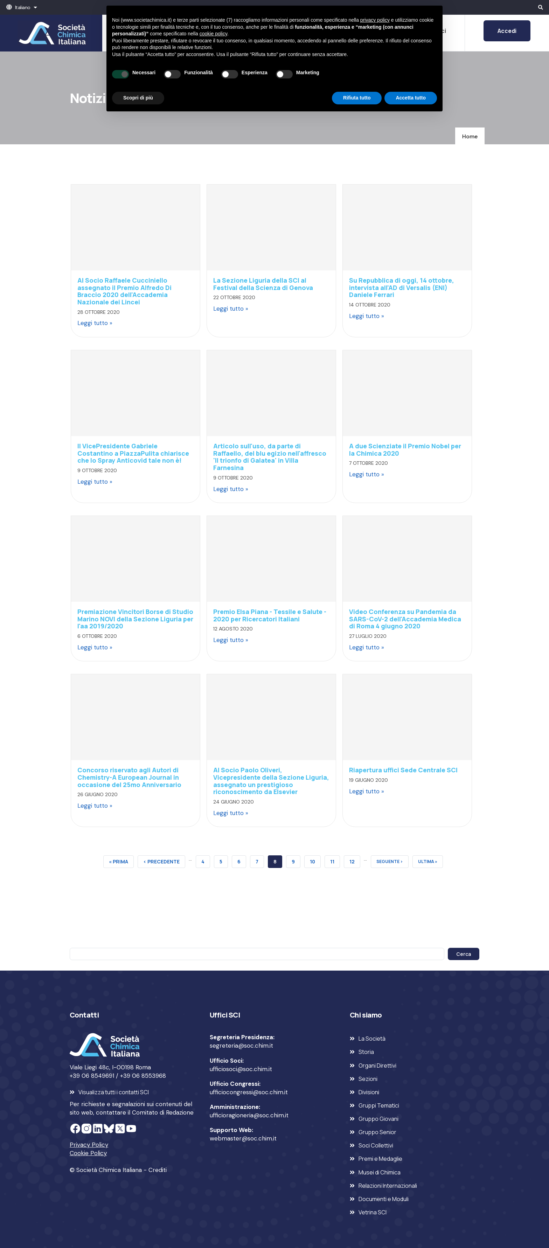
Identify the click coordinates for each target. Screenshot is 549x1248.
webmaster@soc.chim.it (243, 1138)
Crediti (157, 1170)
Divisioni (369, 1092)
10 (315, 860)
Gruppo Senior (377, 1132)
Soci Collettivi (376, 1145)
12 (354, 860)
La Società (372, 1038)
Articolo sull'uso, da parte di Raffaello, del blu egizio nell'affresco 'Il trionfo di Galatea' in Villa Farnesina (269, 457)
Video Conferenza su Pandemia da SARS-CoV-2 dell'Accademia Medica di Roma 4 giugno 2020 (405, 618)
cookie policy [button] (213, 33)
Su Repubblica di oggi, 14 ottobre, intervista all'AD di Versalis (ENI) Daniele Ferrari (401, 287)
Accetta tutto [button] (411, 98)
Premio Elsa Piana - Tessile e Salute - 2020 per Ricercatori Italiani (269, 615)
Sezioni (368, 1079)
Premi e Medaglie (380, 1159)
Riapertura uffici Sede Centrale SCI (403, 770)
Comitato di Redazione (163, 1112)
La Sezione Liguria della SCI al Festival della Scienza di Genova (263, 284)
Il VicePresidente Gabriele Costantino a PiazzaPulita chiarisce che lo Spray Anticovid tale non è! (133, 453)
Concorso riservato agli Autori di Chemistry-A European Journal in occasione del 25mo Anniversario (129, 777)
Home (470, 136)
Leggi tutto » (94, 323)
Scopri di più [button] (138, 98)
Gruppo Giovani (378, 1119)
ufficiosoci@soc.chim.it (241, 1069)
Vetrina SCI (373, 1212)
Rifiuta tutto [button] (357, 98)
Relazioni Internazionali (388, 1186)
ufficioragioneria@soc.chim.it (249, 1115)
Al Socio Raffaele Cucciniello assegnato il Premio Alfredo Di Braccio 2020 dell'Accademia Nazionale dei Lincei (124, 291)
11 (335, 860)
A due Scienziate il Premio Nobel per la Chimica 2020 (405, 449)
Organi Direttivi (377, 1065)
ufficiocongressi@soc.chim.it (249, 1092)
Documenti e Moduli (384, 1199)
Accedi (507, 31)
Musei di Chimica (380, 1172)
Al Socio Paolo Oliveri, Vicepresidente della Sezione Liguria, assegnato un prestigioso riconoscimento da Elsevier (271, 781)
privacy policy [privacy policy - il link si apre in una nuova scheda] (375, 20)
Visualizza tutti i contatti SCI (113, 1092)
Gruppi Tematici (379, 1105)
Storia (366, 1052)
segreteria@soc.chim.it (241, 1045)
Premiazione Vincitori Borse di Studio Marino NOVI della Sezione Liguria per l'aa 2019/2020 (135, 618)
